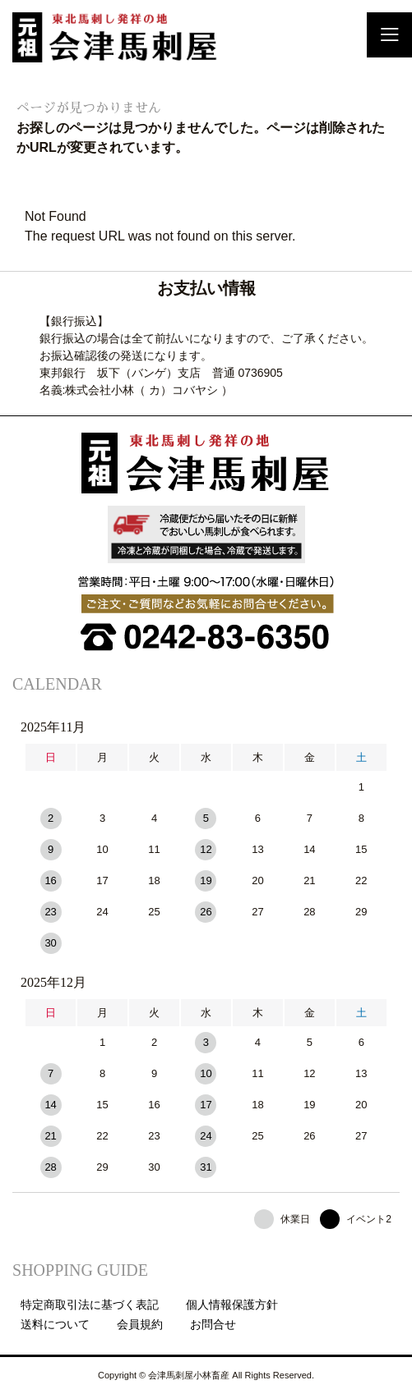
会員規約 (140, 1324)
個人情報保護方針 (232, 1304)
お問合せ (213, 1324)
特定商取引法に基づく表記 (90, 1304)
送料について (55, 1324)
